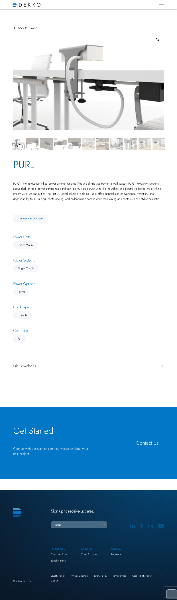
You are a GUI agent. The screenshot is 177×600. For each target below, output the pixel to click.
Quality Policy (58, 575)
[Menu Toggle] (161, 4)
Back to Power (27, 28)
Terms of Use (119, 575)
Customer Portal (59, 554)
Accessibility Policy (142, 575)
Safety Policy (100, 575)
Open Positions (89, 554)
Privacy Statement (79, 575)
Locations (116, 554)
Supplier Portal (58, 560)
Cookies (55, 580)
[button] (157, 39)
